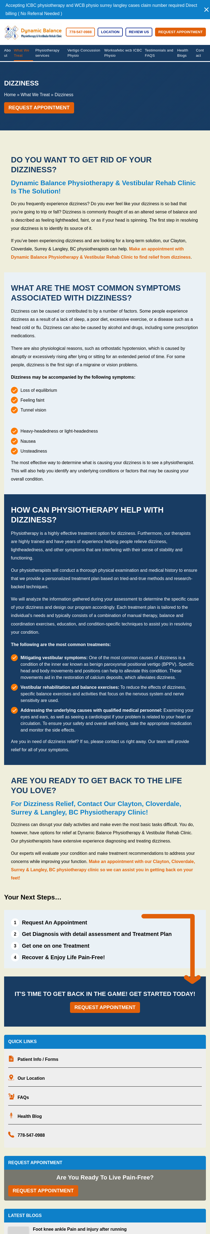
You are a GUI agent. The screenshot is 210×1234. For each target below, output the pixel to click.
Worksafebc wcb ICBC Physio (123, 53)
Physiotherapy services (47, 53)
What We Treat (21, 53)
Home (10, 94)
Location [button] (110, 32)
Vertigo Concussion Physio (84, 53)
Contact (200, 53)
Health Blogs (182, 53)
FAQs (23, 1097)
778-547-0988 (31, 1135)
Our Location (31, 1078)
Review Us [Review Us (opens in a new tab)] (139, 32)
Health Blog (30, 1116)
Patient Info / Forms (38, 1059)
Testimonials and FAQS (159, 53)
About (7, 53)
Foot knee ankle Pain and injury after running (80, 1229)
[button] (206, 9)
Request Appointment (180, 32)
